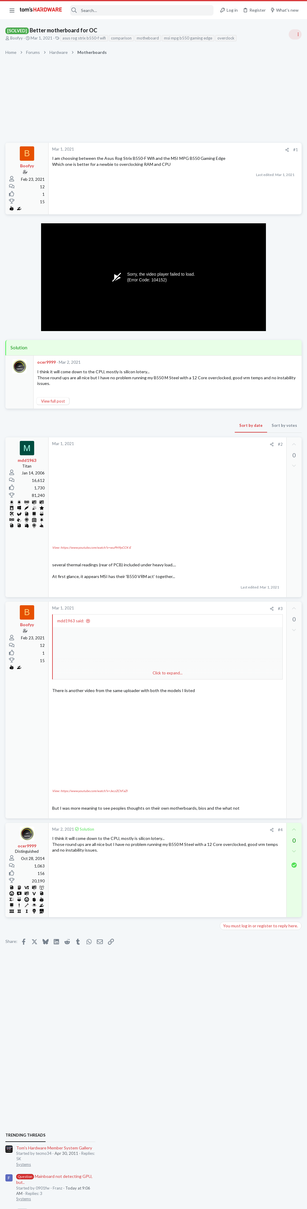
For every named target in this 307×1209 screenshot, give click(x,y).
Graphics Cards (235, 701)
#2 (183, 444)
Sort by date (154, 425)
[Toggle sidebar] (294, 34)
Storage (229, 510)
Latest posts (225, 607)
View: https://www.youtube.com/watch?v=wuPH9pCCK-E (92, 528)
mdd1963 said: (71, 601)
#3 (183, 589)
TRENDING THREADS (231, 325)
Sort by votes (188, 425)
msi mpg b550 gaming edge (189, 38)
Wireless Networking (240, 771)
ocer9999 (47, 362)
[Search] (141, 10)
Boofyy (17, 38)
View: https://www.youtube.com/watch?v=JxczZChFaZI (90, 758)
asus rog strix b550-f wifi (84, 38)
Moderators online (233, 845)
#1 (199, 149)
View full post (53, 401)
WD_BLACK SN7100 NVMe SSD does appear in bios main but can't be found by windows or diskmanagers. (261, 488)
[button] (12, 10)
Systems (229, 354)
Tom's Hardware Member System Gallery (260, 338)
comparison (122, 38)
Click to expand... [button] (120, 653)
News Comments (237, 435)
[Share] (190, 150)
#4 (183, 802)
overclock (226, 38)
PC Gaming (231, 470)
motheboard (148, 38)
